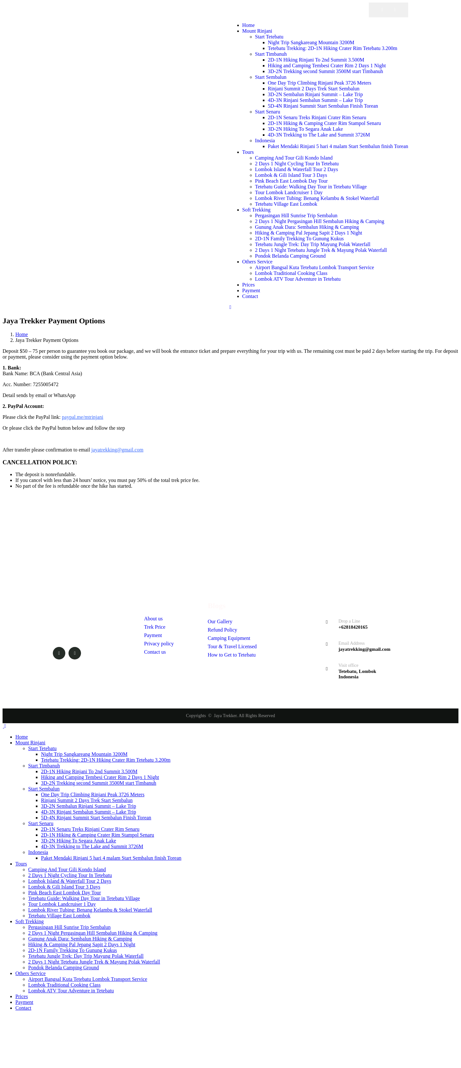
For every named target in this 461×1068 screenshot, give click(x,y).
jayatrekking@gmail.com (117, 449)
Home (21, 334)
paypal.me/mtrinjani (82, 417)
